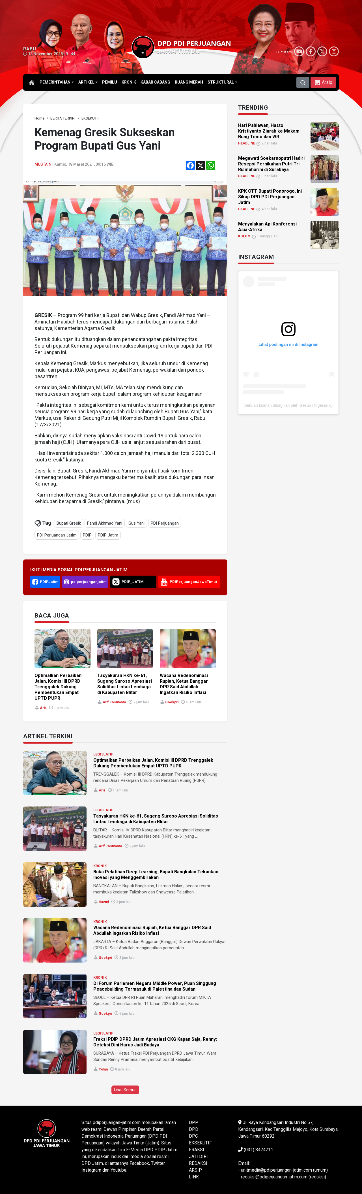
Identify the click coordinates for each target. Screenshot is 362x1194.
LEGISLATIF (103, 754)
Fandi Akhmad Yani (104, 523)
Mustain (43, 164)
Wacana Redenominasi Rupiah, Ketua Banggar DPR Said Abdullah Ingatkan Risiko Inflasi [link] (184, 684)
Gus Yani (136, 523)
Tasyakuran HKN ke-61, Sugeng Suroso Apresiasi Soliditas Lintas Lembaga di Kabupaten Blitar (155, 818)
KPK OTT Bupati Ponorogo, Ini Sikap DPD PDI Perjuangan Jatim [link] (270, 196)
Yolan (103, 1069)
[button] (323, 82)
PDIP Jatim (108, 535)
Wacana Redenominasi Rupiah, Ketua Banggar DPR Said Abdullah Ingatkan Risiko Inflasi (152, 930)
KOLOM (244, 236)
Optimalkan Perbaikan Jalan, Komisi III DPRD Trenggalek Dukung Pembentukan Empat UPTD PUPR (153, 763)
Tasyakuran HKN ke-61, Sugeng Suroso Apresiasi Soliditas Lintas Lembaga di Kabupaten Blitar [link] (124, 684)
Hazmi (104, 902)
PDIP (87, 535)
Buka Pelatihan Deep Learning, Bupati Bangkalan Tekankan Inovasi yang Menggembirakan (155, 874)
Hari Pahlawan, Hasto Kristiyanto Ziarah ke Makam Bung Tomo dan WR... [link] (268, 131)
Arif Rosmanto (114, 702)
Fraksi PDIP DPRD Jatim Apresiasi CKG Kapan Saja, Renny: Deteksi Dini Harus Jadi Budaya (155, 1042)
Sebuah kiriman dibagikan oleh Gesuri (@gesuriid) (288, 405)
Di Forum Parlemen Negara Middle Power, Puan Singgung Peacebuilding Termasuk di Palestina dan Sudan (154, 986)
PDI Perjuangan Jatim (57, 535)
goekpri (171, 702)
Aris (43, 708)
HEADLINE (246, 143)
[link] (39, 118)
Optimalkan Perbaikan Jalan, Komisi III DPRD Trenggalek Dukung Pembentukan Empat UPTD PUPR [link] (58, 687)
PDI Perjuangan (165, 523)
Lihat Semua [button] (125, 1089)
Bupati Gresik (69, 523)
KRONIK (100, 866)
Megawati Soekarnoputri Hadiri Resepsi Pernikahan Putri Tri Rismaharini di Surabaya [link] (271, 164)
